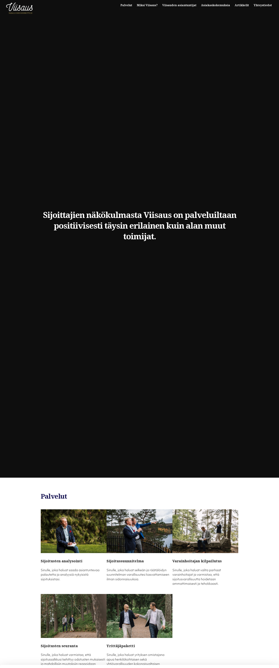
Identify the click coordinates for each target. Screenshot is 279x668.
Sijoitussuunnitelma (125, 561)
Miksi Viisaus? (141, 5)
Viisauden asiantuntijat (174, 5)
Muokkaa (249, 654)
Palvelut (119, 5)
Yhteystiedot (262, 5)
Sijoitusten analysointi (61, 561)
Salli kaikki (249, 647)
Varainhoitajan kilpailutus (197, 561)
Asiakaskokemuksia (212, 5)
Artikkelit (240, 5)
